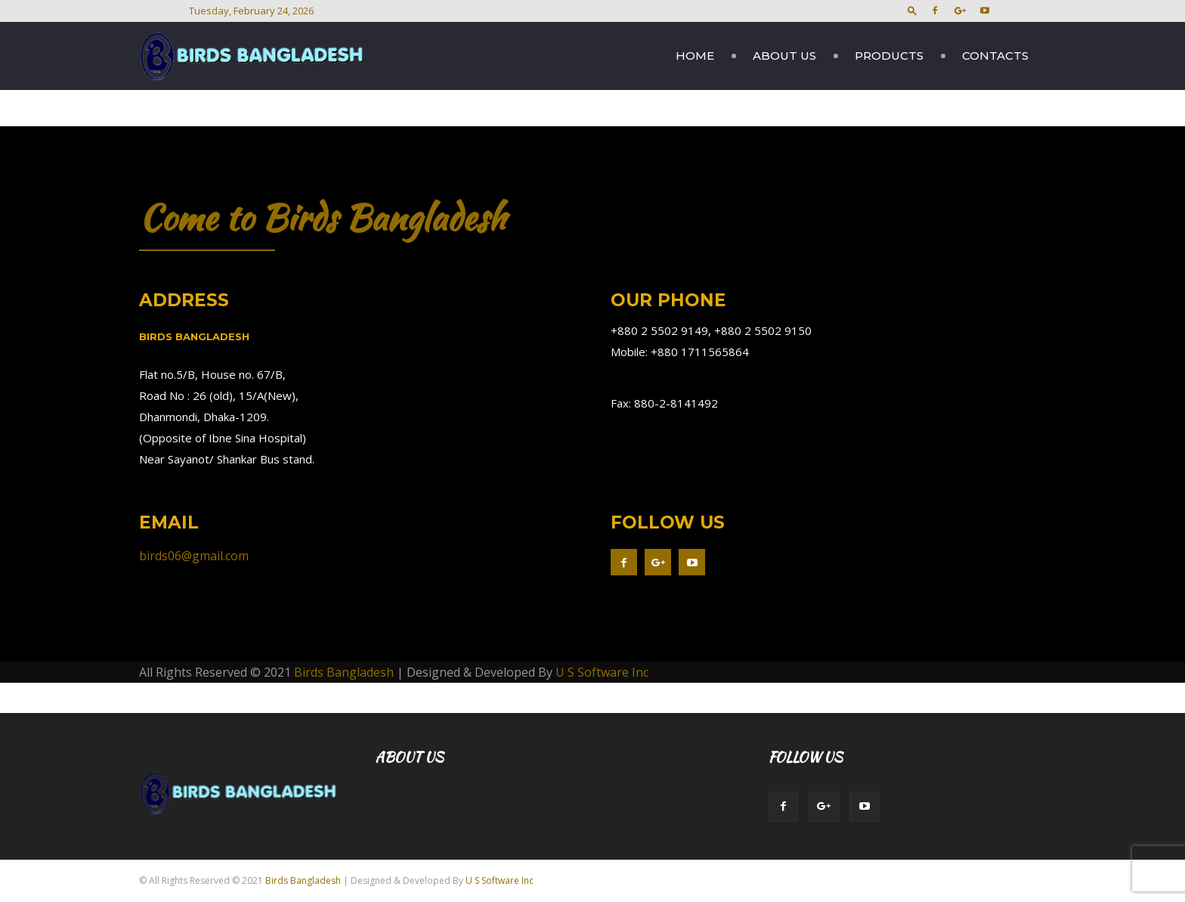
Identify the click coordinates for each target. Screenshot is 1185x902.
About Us (784, 55)
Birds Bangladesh (344, 672)
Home (695, 55)
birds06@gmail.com (194, 555)
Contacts (995, 55)
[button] (912, 10)
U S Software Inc (601, 672)
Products (889, 55)
